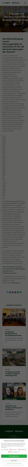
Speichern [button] (14, 460)
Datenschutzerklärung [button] (14, 464)
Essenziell (4, 449)
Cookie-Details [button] (6, 464)
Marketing (22, 449)
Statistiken (13, 449)
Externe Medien (14, 451)
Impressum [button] (22, 464)
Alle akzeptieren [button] (14, 456)
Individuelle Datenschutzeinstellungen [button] (14, 463)
